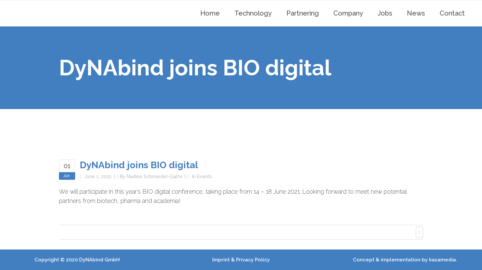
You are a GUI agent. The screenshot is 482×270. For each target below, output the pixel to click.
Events (204, 176)
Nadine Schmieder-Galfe (154, 176)
